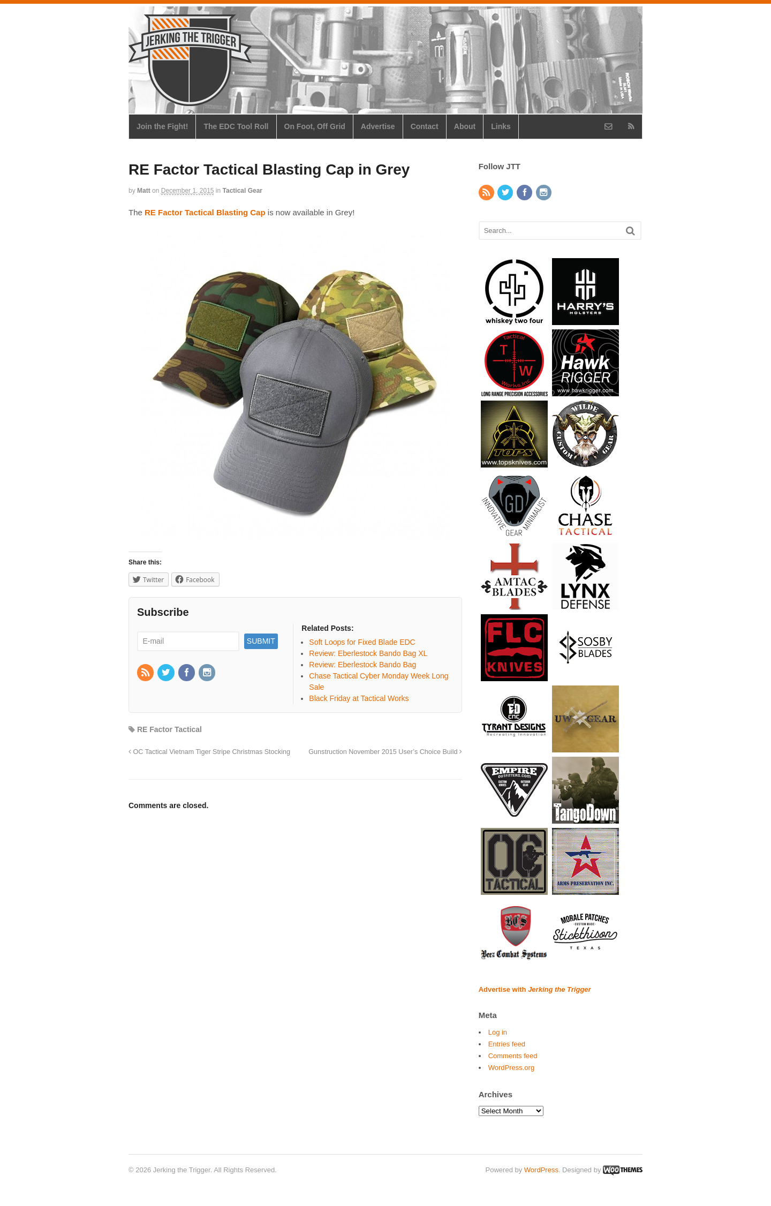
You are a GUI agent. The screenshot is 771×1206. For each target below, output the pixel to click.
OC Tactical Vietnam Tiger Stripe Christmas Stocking (209, 752)
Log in (497, 1032)
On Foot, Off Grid (314, 126)
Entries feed (506, 1044)
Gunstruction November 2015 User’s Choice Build (385, 752)
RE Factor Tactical (169, 729)
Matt (143, 190)
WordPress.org (511, 1068)
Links (501, 126)
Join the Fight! (162, 126)
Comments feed (513, 1056)
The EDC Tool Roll (235, 126)
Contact (425, 126)
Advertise (378, 126)
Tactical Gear (242, 190)
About (464, 126)
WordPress (541, 1170)
